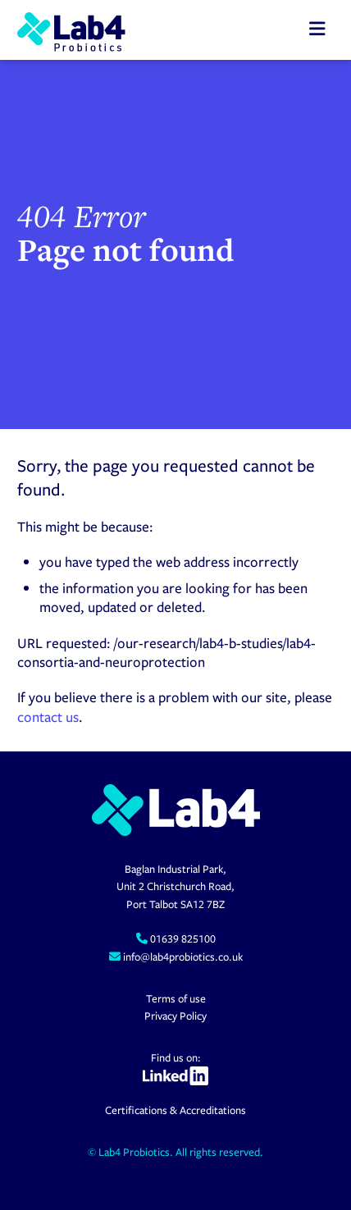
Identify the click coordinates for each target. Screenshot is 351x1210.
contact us (48, 716)
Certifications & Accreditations (175, 1110)
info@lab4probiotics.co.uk (182, 956)
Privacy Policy (175, 1015)
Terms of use (176, 998)
